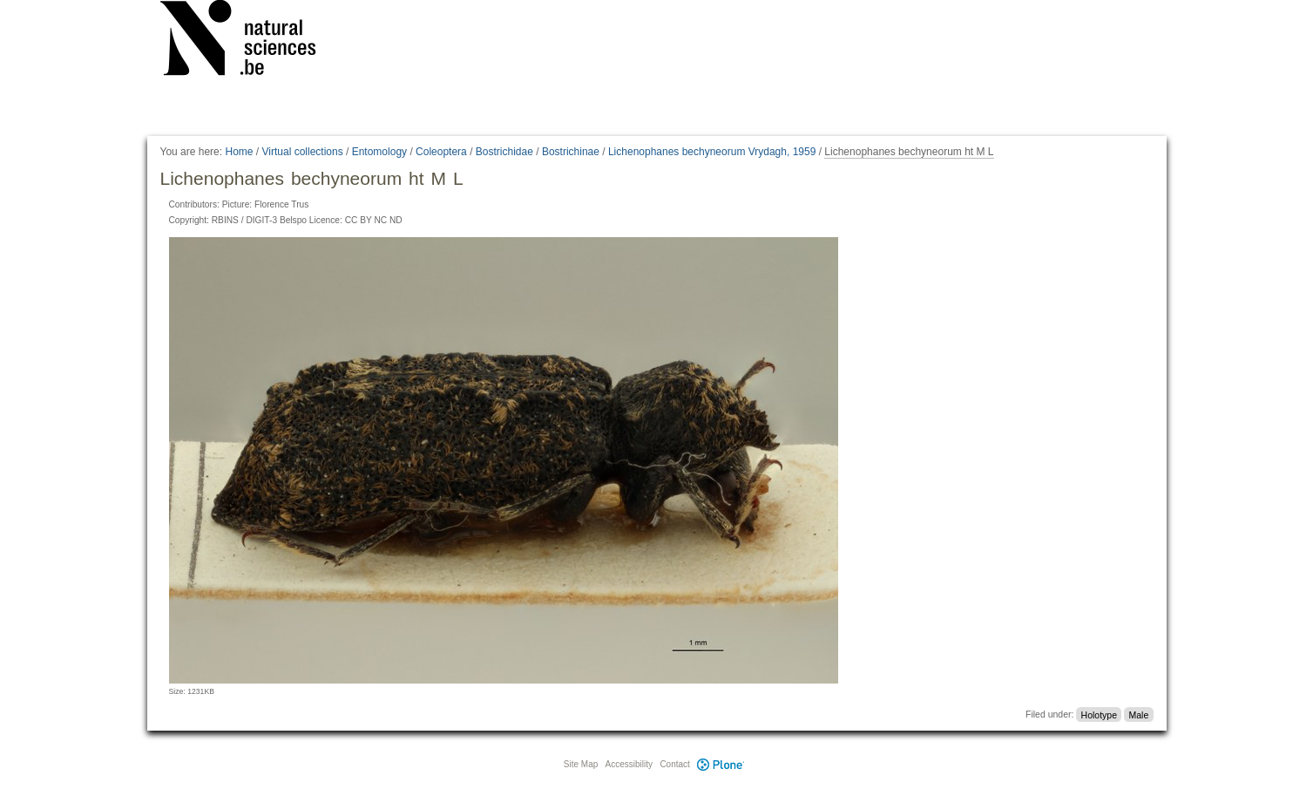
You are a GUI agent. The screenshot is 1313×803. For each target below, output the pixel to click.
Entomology (379, 152)
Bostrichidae (504, 152)
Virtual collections (302, 152)
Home (239, 152)
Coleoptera (441, 152)
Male (1138, 714)
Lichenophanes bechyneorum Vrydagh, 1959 (712, 152)
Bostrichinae (570, 152)
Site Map (581, 764)
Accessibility (629, 764)
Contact (674, 764)
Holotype (1099, 714)
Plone (721, 764)
